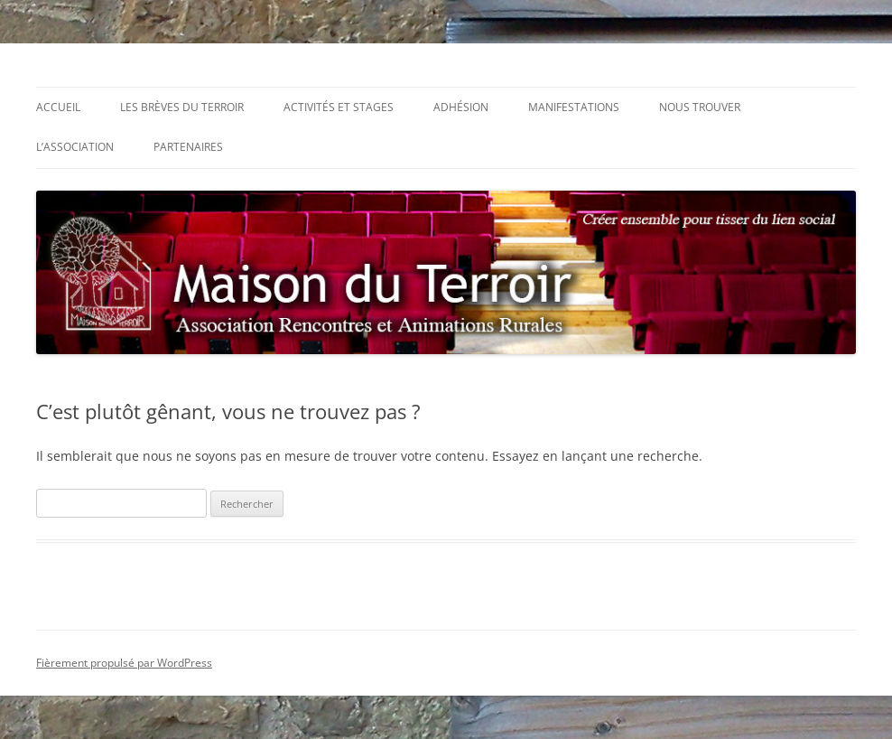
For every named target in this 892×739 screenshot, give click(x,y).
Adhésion (460, 107)
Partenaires (188, 146)
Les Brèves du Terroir (182, 107)
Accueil (58, 107)
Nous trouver (699, 107)
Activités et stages (338, 107)
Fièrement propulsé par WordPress (124, 662)
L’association (75, 146)
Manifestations (573, 107)
